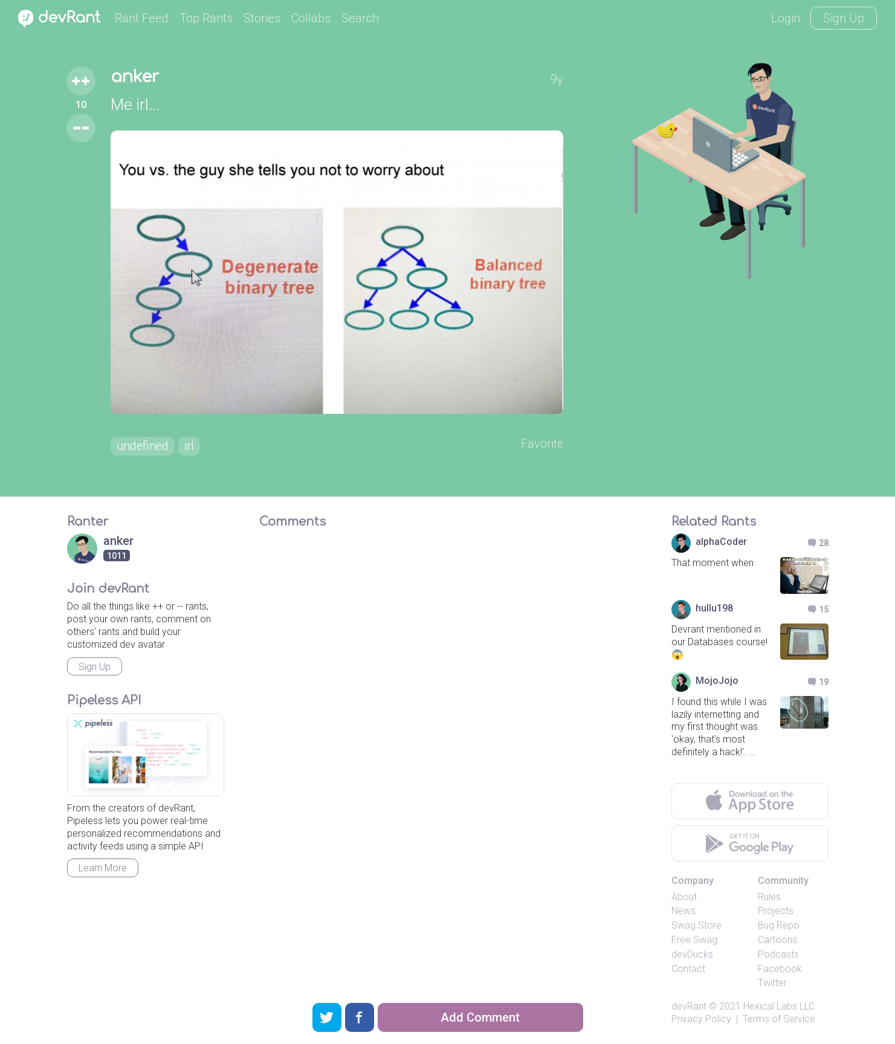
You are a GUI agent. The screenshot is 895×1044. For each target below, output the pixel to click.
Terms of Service (779, 1019)
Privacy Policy (701, 1019)
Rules (769, 897)
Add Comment (480, 1017)
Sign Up (843, 18)
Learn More (103, 868)
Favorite (541, 444)
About (684, 897)
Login (785, 18)
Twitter (772, 983)
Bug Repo (779, 926)
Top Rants (206, 18)
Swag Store (696, 926)
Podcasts (778, 954)
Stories (262, 18)
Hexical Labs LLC (779, 1007)
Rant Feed (142, 18)
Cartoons (777, 940)
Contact (688, 969)
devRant (688, 1007)
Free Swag (694, 940)
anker (136, 77)
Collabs (311, 18)
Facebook (780, 969)
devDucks (692, 954)
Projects (775, 911)
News (683, 911)
